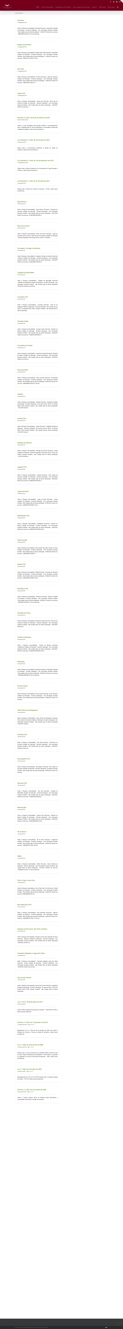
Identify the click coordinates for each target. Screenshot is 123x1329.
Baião (19, 856)
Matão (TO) (21, 564)
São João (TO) (22, 734)
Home (16, 13)
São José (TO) (22, 783)
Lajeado (20, 394)
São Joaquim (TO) (23, 759)
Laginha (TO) (22, 467)
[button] (117, 7)
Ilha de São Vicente (24, 978)
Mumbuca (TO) (22, 589)
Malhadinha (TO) (23, 516)
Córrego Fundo (22, 321)
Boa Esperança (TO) (24, 905)
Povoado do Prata (23, 613)
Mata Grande (22, 540)
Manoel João (21, 807)
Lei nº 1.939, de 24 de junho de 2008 (30, 1045)
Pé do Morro (22, 832)
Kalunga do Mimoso (24, 443)
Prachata (20, 20)
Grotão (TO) (21, 418)
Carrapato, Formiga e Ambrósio (28, 248)
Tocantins (32, 1024)
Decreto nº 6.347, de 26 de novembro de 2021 (33, 118)
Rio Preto (20, 69)
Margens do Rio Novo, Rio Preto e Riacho (32, 929)
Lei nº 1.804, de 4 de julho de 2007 (29, 1069)
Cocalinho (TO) (22, 297)
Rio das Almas (22, 686)
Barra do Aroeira (23, 226)
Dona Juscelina (22, 370)
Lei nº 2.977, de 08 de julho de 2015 (30, 1002)
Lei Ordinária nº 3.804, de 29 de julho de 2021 (33, 140)
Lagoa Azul (21, 93)
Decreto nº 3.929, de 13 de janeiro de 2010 (32, 1022)
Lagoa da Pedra (23, 491)
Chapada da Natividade (25, 273)
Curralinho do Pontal (24, 345)
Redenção (20, 662)
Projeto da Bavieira (24, 637)
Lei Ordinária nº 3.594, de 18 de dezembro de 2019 (35, 160)
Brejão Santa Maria (24, 45)
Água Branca (22, 202)
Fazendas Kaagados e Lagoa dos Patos (31, 953)
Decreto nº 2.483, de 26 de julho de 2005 (31, 1090)
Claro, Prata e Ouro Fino (26, 880)
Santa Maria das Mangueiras (27, 710)
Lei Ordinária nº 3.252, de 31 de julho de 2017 (33, 181)
